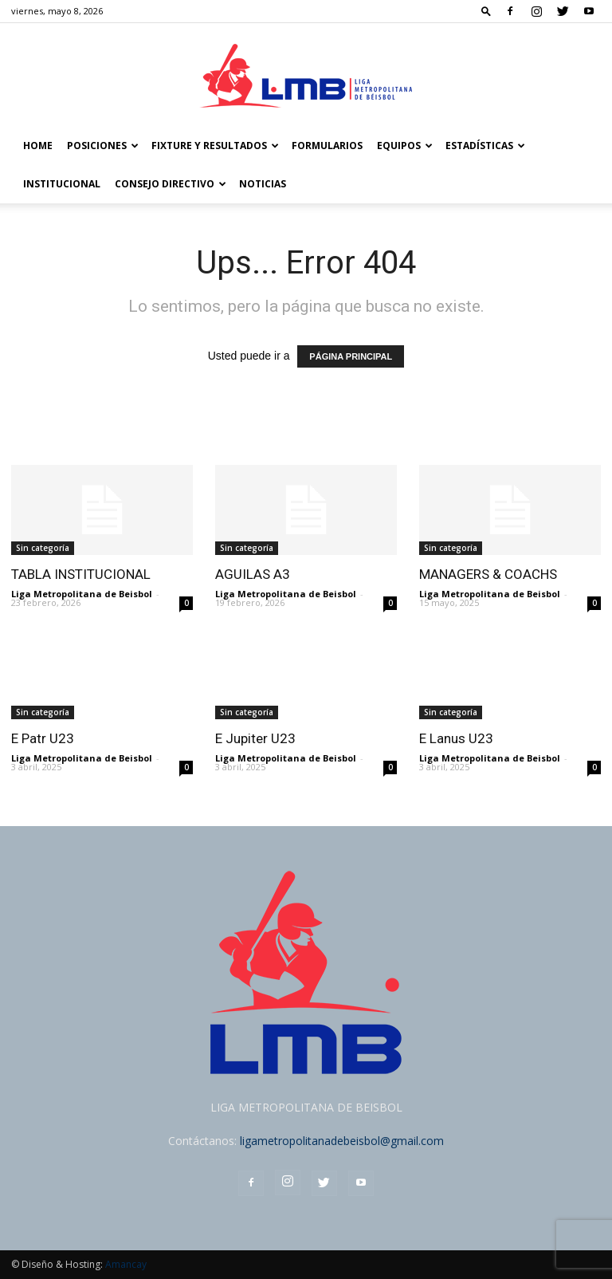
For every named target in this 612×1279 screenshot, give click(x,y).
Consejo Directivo (170, 184)
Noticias (262, 184)
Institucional (61, 184)
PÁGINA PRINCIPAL (350, 356)
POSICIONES (103, 145)
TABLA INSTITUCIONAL (81, 574)
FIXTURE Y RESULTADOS (215, 145)
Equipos (405, 145)
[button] (486, 11)
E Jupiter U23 (255, 738)
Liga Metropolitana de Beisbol (81, 594)
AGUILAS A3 (252, 574)
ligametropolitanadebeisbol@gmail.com (342, 1140)
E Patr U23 (42, 738)
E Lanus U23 (456, 738)
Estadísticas (485, 145)
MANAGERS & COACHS (488, 574)
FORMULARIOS (327, 145)
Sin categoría (42, 547)
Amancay (126, 1264)
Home (38, 145)
